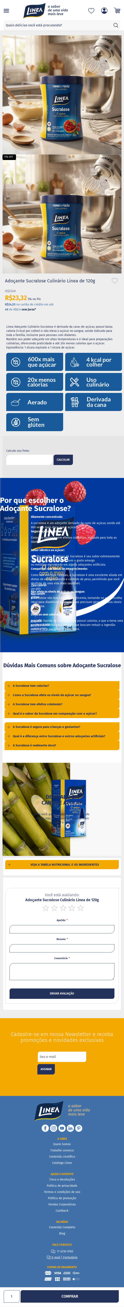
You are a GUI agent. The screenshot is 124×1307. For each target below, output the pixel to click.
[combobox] (62, 25)
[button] (60, 276)
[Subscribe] (46, 1075)
